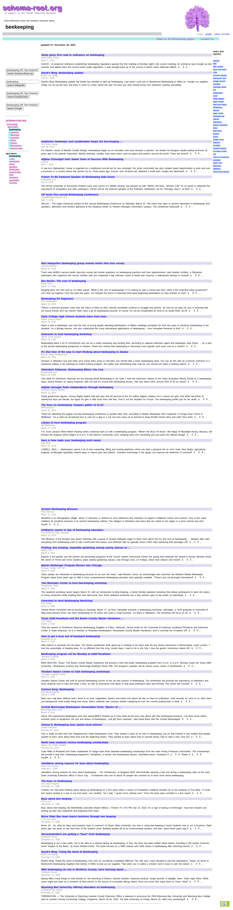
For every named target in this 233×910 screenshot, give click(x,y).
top (224, 904)
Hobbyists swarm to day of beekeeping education (72, 530)
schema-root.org (16, 120)
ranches (13, 183)
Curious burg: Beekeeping (57, 689)
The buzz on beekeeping (56, 781)
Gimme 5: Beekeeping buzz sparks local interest (71, 724)
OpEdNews (217, 122)
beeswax (15, 135)
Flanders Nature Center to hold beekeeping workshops (75, 671)
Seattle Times (218, 140)
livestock (13, 177)
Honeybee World (219, 87)
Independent (218, 93)
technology (12, 124)
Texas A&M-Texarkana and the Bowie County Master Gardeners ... (82, 618)
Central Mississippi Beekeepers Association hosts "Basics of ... (81, 707)
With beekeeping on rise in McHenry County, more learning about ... (84, 869)
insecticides (15, 172)
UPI (214, 154)
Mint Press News (219, 105)
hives (13, 140)
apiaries (15, 132)
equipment (14, 161)
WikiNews (217, 169)
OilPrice (216, 119)
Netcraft (216, 110)
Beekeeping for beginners (57, 298)
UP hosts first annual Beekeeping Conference (69, 194)
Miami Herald (218, 102)
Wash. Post (217, 163)
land (11, 175)
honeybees (16, 145)
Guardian (216, 84)
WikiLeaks (217, 166)
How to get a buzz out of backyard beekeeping (70, 636)
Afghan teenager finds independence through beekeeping (77, 387)
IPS (214, 90)
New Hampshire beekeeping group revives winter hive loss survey (82, 263)
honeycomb (16, 148)
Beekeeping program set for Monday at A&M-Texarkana (75, 654)
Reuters (216, 134)
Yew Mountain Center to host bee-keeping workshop (74, 583)
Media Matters (218, 99)
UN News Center (219, 151)
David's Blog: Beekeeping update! (62, 72)
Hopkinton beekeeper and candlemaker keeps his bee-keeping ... (81, 141)
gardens (13, 167)
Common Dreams (220, 75)
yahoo (217, 34)
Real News (217, 131)
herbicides (14, 169)
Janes (215, 96)
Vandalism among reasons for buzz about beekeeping (75, 763)
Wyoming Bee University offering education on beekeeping (78, 887)
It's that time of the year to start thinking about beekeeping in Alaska (84, 352)
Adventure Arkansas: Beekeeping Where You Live (72, 369)
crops (12, 159)
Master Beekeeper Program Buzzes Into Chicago (71, 565)
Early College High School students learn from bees (73, 316)
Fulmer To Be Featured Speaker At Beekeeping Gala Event (78, 177)
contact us (207, 38)
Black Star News (219, 70)
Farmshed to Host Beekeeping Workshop (67, 600)
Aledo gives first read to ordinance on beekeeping (72, 55)
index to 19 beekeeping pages (175, 38)
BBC (215, 64)
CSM (215, 73)
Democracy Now (219, 78)
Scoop (215, 137)
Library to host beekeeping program (63, 422)
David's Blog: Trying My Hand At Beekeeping (69, 851)
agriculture (13, 127)
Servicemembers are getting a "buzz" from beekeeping (75, 834)
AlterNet (216, 61)
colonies (15, 138)
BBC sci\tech (218, 67)
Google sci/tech (219, 81)
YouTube (225, 34)
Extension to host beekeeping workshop (66, 334)
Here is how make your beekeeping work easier (71, 440)
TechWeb (216, 145)
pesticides (14, 180)
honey (14, 143)
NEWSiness (217, 108)
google (209, 34)
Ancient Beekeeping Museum (59, 509)
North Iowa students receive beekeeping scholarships (74, 742)
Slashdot (216, 143)
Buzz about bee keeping (56, 798)
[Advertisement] (70, 112)
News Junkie (218, 113)
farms (12, 164)
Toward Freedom (219, 148)
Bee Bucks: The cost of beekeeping (63, 281)
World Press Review (221, 172)
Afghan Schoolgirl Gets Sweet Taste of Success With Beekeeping (82, 159)
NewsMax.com (218, 116)
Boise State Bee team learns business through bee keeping (78, 816)
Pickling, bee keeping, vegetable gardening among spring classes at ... (85, 547)
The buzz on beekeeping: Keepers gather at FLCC (72, 405)
